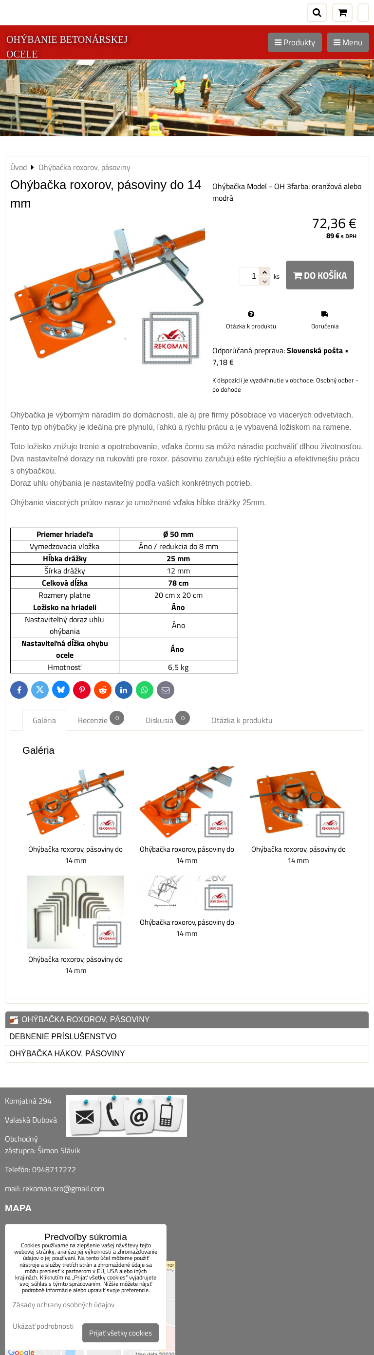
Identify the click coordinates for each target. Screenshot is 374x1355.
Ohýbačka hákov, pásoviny (67, 1054)
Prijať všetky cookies (120, 1332)
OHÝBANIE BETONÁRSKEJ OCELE (67, 46)
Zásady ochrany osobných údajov (63, 1304)
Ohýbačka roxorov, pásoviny (79, 1019)
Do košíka (320, 275)
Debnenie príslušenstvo (63, 1036)
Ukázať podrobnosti (43, 1326)
